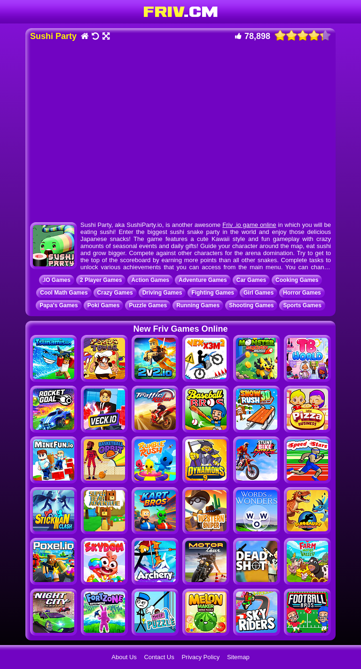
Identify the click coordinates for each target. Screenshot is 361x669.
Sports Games (302, 305)
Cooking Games (296, 280)
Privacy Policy (200, 657)
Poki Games (103, 305)
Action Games (150, 280)
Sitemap (238, 657)
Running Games (198, 305)
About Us (123, 657)
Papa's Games (58, 305)
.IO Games (57, 280)
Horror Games (302, 292)
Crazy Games (115, 292)
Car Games (251, 280)
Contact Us (159, 657)
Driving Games (162, 292)
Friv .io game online (249, 224)
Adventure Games (203, 280)
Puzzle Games (148, 305)
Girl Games (258, 292)
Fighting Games (212, 292)
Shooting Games (251, 305)
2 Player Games (101, 280)
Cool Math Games (63, 292)
